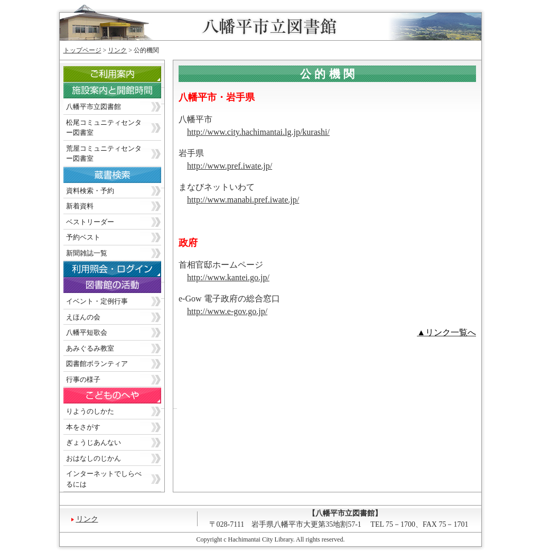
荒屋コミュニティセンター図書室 (104, 153)
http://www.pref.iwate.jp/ (229, 165)
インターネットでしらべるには (104, 479)
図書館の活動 (120, 288)
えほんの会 (83, 317)
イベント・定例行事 (97, 301)
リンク (117, 50)
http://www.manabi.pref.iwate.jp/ (243, 199)
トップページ (82, 50)
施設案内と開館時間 (120, 93)
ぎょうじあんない (93, 442)
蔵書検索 (120, 177)
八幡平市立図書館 (93, 107)
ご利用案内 (120, 77)
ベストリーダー (90, 222)
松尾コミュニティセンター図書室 (104, 127)
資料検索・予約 (90, 191)
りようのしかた (90, 411)
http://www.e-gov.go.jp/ (227, 311)
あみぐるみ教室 (90, 348)
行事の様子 (83, 379)
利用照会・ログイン (120, 271)
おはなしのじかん (93, 458)
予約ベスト (83, 237)
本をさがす (83, 427)
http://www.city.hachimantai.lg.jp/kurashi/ (258, 131)
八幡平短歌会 (86, 332)
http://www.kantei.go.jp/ (228, 277)
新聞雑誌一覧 (86, 253)
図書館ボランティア (97, 364)
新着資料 (80, 206)
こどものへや (120, 398)
